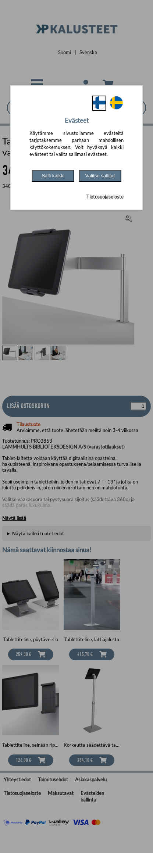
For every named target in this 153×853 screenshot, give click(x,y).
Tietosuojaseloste (105, 197)
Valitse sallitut (100, 175)
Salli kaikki (53, 175)
